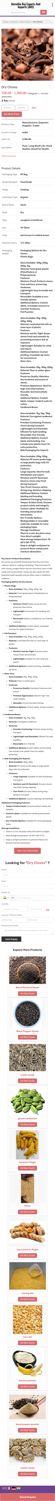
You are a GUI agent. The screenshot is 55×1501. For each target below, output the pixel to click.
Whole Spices (25, 22)
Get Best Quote (27, 993)
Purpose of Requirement (11, 915)
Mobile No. (6, 892)
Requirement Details (9, 926)
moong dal (27, 1293)
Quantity (5, 904)
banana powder (27, 1380)
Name (3, 869)
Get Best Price (12, 114)
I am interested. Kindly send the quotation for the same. (27, 931)
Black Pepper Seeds (27, 1031)
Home (5, 22)
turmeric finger (27, 1162)
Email (3, 881)
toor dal (27, 1337)
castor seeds (27, 1468)
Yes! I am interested (27, 850)
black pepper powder (27, 1424)
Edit (34, 107)
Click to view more (8, 156)
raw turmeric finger (27, 1249)
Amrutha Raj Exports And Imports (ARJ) (25, 5)
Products (14, 22)
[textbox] (22, 107)
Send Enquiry (28, 1497)
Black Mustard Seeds (27, 987)
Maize (27, 1206)
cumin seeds (28, 1075)
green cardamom (27, 1118)
